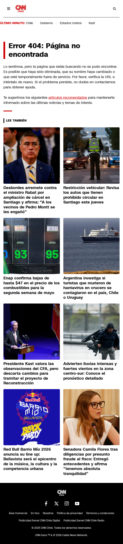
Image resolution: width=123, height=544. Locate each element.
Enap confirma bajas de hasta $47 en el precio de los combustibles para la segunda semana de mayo (31, 285)
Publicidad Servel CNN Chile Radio (84, 520)
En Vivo (35, 513)
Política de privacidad (70, 513)
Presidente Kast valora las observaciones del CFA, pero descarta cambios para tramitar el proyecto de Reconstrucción (30, 373)
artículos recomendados (67, 97)
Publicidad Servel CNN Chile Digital (39, 520)
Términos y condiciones (100, 513)
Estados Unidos (71, 23)
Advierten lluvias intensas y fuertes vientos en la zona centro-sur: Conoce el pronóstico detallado (90, 371)
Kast (92, 23)
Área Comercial (18, 513)
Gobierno (46, 23)
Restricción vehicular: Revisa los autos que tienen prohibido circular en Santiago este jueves (91, 195)
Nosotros (48, 513)
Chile (29, 23)
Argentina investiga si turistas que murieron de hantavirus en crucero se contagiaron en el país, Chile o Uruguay (90, 287)
